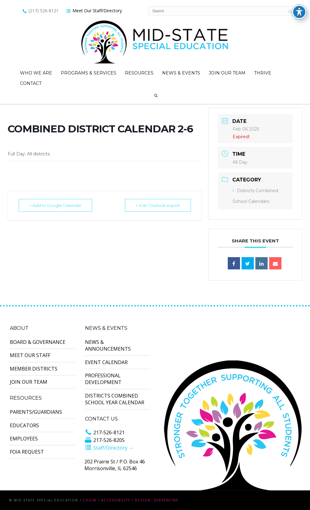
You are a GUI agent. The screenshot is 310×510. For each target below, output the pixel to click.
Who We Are (36, 73)
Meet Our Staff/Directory (94, 10)
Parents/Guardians (36, 412)
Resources (139, 73)
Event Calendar (106, 362)
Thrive (262, 73)
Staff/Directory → (109, 447)
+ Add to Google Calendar (55, 205)
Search (156, 95)
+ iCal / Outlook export (158, 205)
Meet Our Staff (30, 355)
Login (89, 500)
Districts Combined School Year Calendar (114, 399)
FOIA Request (27, 451)
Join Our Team (227, 73)
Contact (30, 83)
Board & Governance (37, 342)
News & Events (181, 73)
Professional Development (103, 379)
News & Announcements (108, 345)
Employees (24, 438)
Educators (24, 425)
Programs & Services (88, 73)
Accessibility (115, 500)
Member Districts (33, 368)
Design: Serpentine (157, 500)
